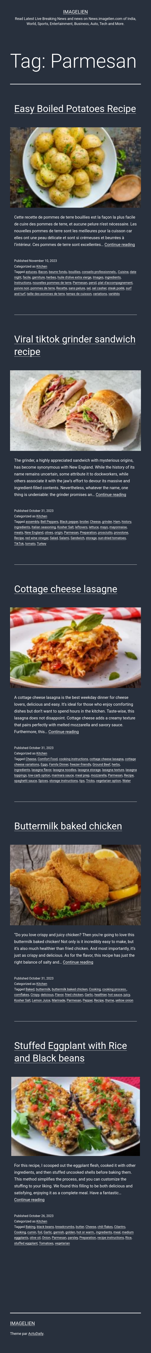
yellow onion (124, 1000)
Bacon (42, 272)
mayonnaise (118, 527)
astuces (31, 272)
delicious (47, 995)
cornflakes (21, 995)
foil (40, 1232)
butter (80, 1227)
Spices (43, 781)
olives (49, 532)
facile (27, 277)
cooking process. (114, 989)
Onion (46, 1238)
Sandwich (77, 538)
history (126, 522)
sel (88, 288)
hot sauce (115, 995)
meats (18, 532)
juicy (127, 995)
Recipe (19, 538)
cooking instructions (73, 759)
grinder (107, 522)
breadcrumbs (64, 1227)
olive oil (35, 1238)
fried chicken (74, 995)
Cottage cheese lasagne (65, 589)
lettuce (94, 527)
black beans (45, 1227)
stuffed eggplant (26, 1243)
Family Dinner (58, 764)
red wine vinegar (36, 538)
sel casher (99, 288)
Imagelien (75, 12)
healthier (101, 995)
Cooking (95, 989)
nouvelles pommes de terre (52, 283)
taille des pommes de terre (46, 294)
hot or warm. (86, 1232)
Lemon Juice (41, 1000)
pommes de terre (42, 288)
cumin (31, 1232)
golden (70, 1232)
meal (116, 1232)
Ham (116, 522)
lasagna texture (113, 770)
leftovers (81, 527)
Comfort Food (48, 759)
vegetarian (62, 1243)
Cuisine (123, 272)
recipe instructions (111, 1238)
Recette (61, 288)
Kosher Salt (65, 527)
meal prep (82, 775)
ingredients (113, 277)
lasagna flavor (41, 770)
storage (91, 538)
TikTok (19, 544)
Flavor (59, 995)
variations (100, 294)
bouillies (74, 272)
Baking (30, 1227)
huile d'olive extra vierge (74, 277)
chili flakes (105, 1227)
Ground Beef (101, 764)
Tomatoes (46, 1243)
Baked (30, 989)
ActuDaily (35, 1333)
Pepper (87, 1000)
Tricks (90, 781)
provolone (121, 532)
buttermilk (43, 989)
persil (93, 283)
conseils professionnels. (99, 272)
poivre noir (21, 288)
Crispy (35, 995)
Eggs (44, 764)
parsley (73, 1238)
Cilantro (119, 1227)
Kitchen (41, 266)
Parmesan (80, 283)
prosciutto (105, 532)
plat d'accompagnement (115, 283)
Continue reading (120, 244)
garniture (38, 277)
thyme (109, 1000)
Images (98, 277)
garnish (58, 1232)
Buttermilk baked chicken (68, 826)
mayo (104, 527)
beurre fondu (58, 272)
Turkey (41, 544)
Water (126, 781)
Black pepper (69, 522)
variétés (114, 294)
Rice (128, 1238)
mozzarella (99, 775)
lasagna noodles (64, 770)
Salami (64, 538)
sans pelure (77, 288)
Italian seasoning (44, 527)
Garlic (89, 995)
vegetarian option (108, 781)
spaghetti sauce (25, 781)
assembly (32, 522)
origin (58, 532)
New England (34, 532)
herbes (51, 277)
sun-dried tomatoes (112, 538)
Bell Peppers (50, 522)
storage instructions (63, 781)
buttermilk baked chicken (70, 989)
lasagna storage (89, 770)
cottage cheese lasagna (106, 759)
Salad (54, 538)
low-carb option (39, 775)
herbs (116, 764)
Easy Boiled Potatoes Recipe (75, 108)
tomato (30, 544)
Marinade (58, 1000)
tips (81, 781)
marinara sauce (63, 775)
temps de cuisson (79, 294)
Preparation (88, 532)
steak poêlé (116, 288)
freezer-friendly (80, 764)
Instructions (22, 283)
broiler (84, 522)
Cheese (95, 522)
